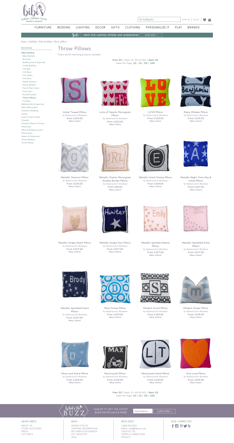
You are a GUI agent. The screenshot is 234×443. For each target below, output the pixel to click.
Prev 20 (117, 60)
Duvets (24, 113)
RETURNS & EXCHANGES (84, 431)
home (24, 41)
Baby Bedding (27, 52)
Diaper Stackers (29, 81)
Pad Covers (27, 91)
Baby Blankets (28, 56)
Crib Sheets (27, 75)
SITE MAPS (27, 434)
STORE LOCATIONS (31, 428)
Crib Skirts (26, 78)
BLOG (196, 19)
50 (145, 63)
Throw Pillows (29, 97)
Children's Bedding (29, 110)
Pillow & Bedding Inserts (32, 130)
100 (152, 63)
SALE (74, 437)
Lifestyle (25, 120)
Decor (100, 27)
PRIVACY (125, 437)
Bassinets (26, 59)
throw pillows (60, 41)
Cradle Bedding (29, 65)
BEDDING (26, 48)
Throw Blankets (28, 139)
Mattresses (26, 126)
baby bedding (45, 41)
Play (178, 27)
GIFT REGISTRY (79, 434)
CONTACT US (128, 431)
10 (134, 63)
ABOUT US (26, 425)
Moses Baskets (29, 84)
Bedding (63, 27)
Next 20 (153, 60)
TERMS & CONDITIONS (133, 434)
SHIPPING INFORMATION (84, 428)
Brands (193, 27)
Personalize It (157, 27)
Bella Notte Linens (29, 107)
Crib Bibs (26, 68)
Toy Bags (26, 101)
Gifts (115, 27)
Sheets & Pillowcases (30, 136)
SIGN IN (186, 19)
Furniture (43, 27)
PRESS (24, 431)
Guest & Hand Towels (30, 117)
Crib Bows (26, 72)
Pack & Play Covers (30, 88)
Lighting (83, 27)
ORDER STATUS (79, 425)
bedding (32, 41)
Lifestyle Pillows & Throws (33, 123)
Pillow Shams (27, 133)
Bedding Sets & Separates (33, 62)
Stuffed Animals (29, 94)
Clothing (132, 27)
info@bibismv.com (137, 428)
